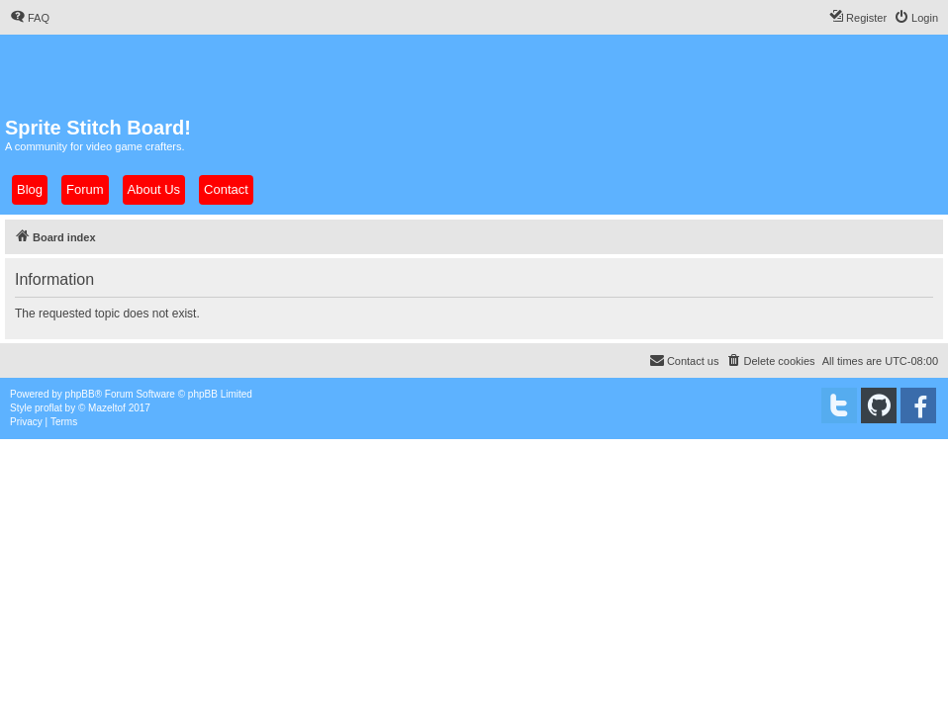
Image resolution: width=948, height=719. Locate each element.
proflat (48, 408)
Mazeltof (107, 408)
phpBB (80, 394)
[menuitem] (29, 18)
